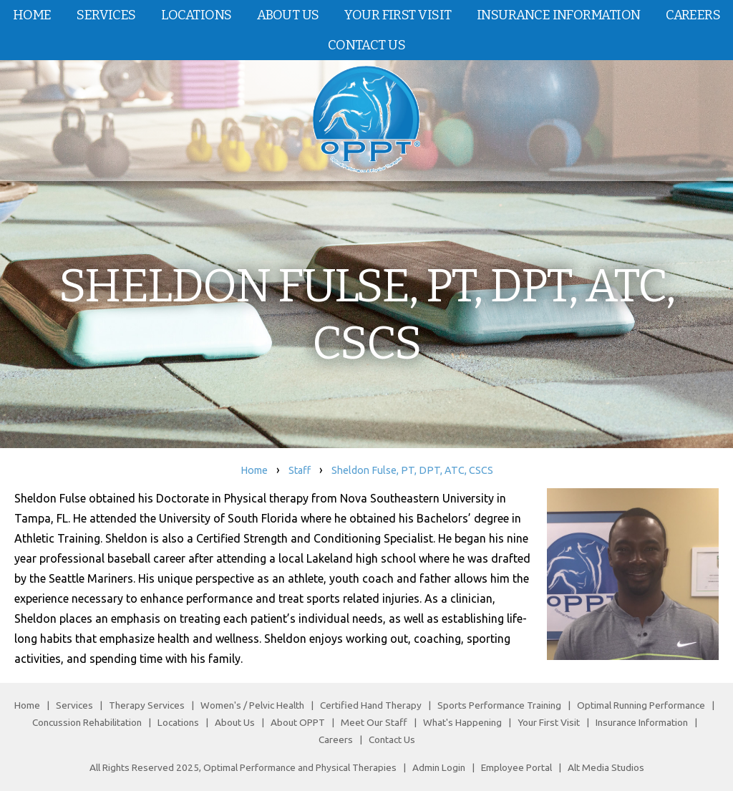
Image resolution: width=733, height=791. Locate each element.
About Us (288, 15)
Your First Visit (397, 15)
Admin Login (438, 767)
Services (106, 15)
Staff (299, 470)
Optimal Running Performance (641, 705)
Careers (336, 739)
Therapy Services (147, 705)
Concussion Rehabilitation (87, 722)
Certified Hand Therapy (371, 705)
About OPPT (298, 722)
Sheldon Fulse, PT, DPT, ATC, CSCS (412, 470)
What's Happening (462, 722)
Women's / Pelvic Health (253, 705)
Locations (196, 15)
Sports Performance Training (499, 705)
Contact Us (366, 45)
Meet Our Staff (374, 722)
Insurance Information (558, 15)
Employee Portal (516, 767)
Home (32, 15)
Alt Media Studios (606, 767)
